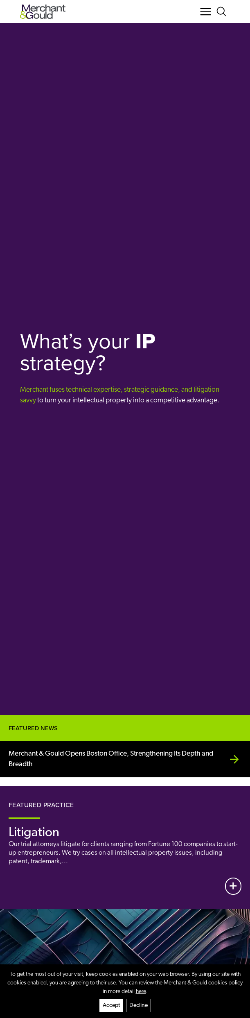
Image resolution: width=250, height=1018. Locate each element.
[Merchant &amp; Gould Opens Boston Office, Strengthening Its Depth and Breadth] (125, 759)
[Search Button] (223, 12)
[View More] (233, 886)
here (141, 992)
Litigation (34, 833)
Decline (138, 1005)
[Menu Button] (205, 12)
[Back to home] (42, 12)
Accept (111, 1005)
